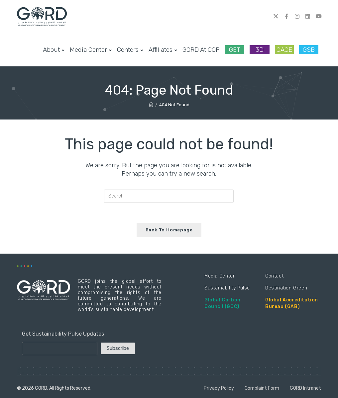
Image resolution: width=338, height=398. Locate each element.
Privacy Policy (219, 388)
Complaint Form (262, 388)
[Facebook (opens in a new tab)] (286, 16)
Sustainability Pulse (227, 288)
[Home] (151, 104)
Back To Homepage (169, 229)
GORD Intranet (305, 388)
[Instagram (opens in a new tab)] (297, 16)
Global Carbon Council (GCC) (222, 303)
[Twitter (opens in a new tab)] (276, 16)
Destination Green (286, 288)
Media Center (219, 276)
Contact (274, 276)
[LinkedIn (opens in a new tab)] (307, 16)
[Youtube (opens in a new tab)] (318, 16)
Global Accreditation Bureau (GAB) (291, 303)
